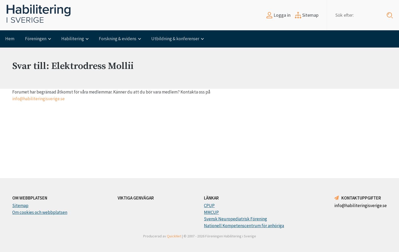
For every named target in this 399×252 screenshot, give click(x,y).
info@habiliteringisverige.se (38, 99)
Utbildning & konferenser (175, 39)
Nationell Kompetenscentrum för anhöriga (244, 225)
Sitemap (306, 15)
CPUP (209, 205)
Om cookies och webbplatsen (39, 212)
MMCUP (211, 212)
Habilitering (72, 39)
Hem (9, 39)
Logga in (278, 15)
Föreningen (35, 39)
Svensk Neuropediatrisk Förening (235, 219)
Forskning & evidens (117, 39)
